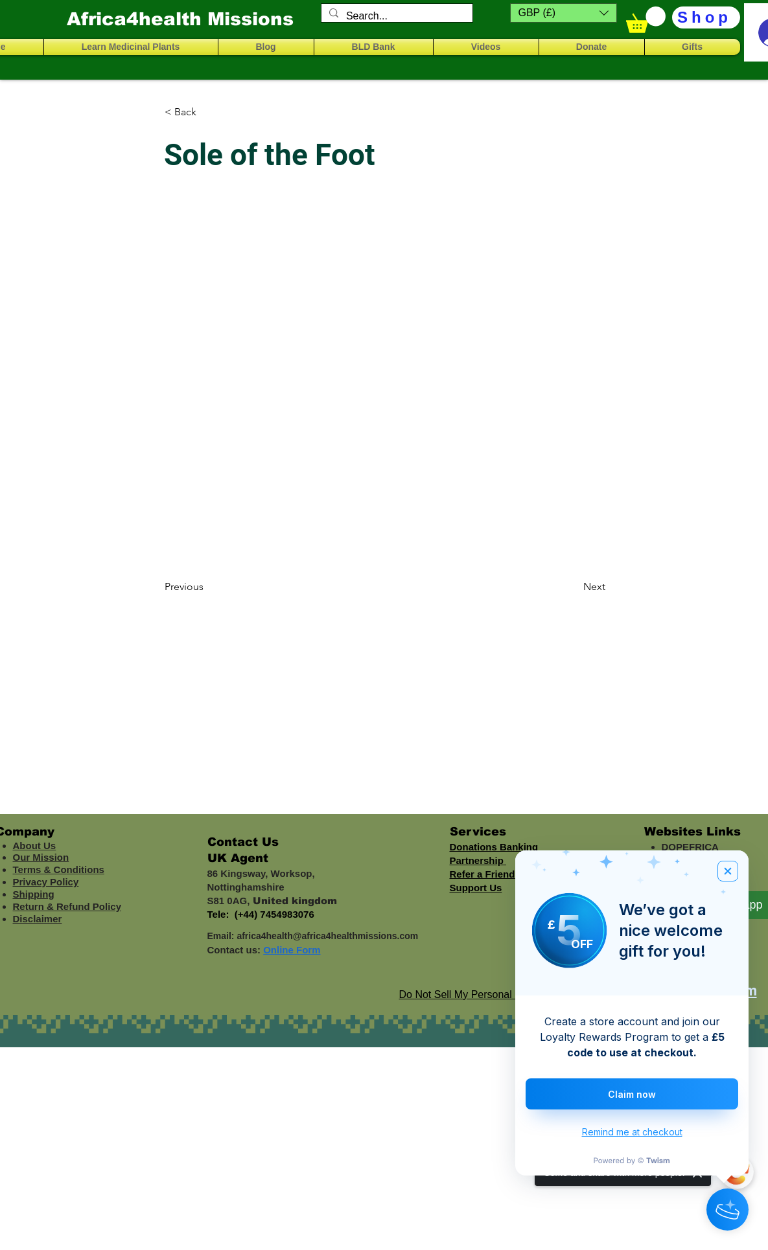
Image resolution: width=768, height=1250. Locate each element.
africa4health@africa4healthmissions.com (327, 936)
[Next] (573, 587)
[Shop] (706, 17)
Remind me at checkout (632, 1131)
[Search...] (395, 16)
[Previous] (207, 587)
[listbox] (563, 13)
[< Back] (207, 112)
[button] (563, 13)
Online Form (291, 949)
